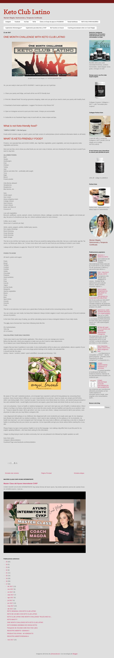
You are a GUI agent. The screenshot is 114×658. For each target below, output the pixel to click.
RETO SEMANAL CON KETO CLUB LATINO (21, 611)
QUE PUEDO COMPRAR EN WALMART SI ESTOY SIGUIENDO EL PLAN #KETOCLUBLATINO (98, 294)
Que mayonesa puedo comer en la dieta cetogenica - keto (104, 348)
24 (7, 564)
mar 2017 (10, 640)
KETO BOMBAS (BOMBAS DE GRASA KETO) (22, 625)
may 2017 (10, 606)
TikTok (34, 21)
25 (7, 562)
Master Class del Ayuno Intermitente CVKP (21, 483)
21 (7, 573)
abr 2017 (10, 609)
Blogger (75, 654)
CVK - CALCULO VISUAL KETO (103, 273)
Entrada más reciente (12, 473)
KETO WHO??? (12, 619)
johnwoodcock (55, 654)
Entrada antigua (79, 473)
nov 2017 (10, 589)
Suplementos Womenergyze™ (13, 28)
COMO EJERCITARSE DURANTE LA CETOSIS (102, 365)
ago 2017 (10, 597)
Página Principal (46, 473)
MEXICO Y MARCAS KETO (103, 256)
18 (7, 581)
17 (7, 584)
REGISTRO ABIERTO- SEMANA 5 (18, 630)
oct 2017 (10, 592)
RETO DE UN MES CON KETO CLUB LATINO (22, 614)
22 (7, 570)
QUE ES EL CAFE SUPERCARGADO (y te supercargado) (104, 311)
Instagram (8, 21)
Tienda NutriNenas (72, 21)
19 (7, 578)
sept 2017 (10, 595)
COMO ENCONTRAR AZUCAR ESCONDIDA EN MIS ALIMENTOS (103, 384)
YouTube (26, 21)
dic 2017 (10, 586)
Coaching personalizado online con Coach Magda (81, 28)
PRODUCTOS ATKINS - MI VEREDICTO (20, 633)
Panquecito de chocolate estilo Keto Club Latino (22, 628)
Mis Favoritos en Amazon (57, 28)
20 (7, 575)
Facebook (17, 21)
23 (7, 567)
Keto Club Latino (27, 12)
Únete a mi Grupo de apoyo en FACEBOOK (52, 21)
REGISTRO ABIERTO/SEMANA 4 (18, 636)
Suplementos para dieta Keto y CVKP (36, 28)
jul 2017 (10, 600)
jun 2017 (10, 603)
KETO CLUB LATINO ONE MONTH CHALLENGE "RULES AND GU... (29, 617)
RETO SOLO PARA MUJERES (89, 21)
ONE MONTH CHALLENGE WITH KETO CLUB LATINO (25, 622)
